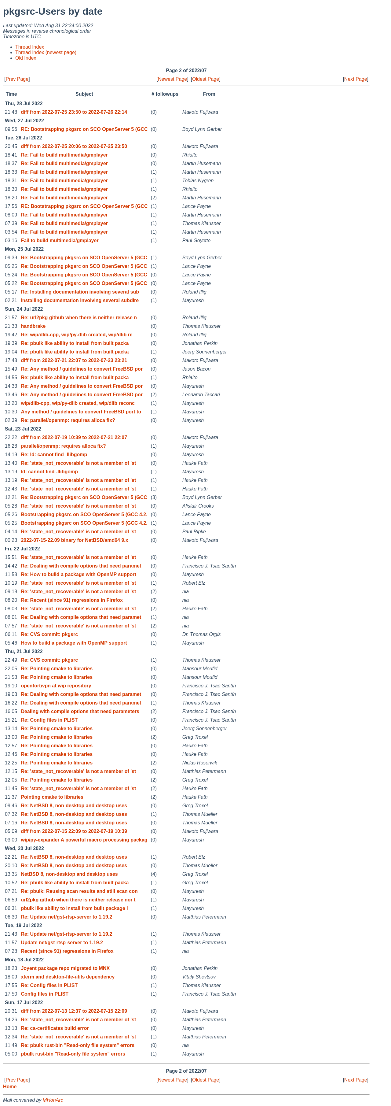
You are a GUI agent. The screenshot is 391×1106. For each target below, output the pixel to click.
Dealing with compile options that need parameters (80, 711)
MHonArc (53, 1100)
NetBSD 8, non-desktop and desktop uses (69, 874)
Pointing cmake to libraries (52, 797)
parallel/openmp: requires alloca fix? (63, 446)
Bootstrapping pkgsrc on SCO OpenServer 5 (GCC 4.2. (84, 514)
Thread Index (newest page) (45, 52)
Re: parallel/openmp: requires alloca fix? (68, 420)
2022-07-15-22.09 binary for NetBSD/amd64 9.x (74, 540)
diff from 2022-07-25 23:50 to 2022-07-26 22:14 (74, 112)
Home (9, 1086)
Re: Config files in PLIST (49, 720)
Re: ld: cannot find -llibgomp (54, 454)
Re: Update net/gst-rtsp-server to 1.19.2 (66, 916)
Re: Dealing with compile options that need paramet (81, 565)
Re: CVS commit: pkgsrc (49, 634)
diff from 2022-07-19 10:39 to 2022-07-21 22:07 (74, 437)
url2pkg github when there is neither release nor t (78, 899)
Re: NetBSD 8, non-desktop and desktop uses (74, 805)
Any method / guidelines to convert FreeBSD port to (81, 411)
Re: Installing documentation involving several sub (80, 291)
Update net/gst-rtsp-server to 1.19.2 (62, 942)
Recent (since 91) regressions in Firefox (67, 951)
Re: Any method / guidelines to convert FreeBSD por (82, 369)
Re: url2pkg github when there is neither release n (79, 317)
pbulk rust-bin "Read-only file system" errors (73, 1053)
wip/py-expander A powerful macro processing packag (84, 839)
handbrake (33, 326)
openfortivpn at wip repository (56, 685)
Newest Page (172, 79)
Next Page (355, 79)
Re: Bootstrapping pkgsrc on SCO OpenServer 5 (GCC (84, 257)
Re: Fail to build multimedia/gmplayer (64, 154)
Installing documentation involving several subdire (80, 300)
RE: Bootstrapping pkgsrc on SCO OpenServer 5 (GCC (84, 129)
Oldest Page (205, 79)
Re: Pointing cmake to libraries (57, 668)
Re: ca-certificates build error (55, 1028)
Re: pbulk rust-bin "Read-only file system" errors (77, 1045)
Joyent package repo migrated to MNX (65, 968)
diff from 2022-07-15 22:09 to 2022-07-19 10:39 (74, 831)
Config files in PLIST (44, 994)
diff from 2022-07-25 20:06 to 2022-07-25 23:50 (74, 146)
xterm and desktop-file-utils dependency (68, 976)
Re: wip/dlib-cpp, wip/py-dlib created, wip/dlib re (76, 334)
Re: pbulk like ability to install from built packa (75, 343)
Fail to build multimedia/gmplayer (59, 240)
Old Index (25, 58)
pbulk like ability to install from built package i (74, 908)
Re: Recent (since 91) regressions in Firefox (71, 600)
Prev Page (16, 79)
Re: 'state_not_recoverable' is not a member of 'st (78, 463)
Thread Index (29, 47)
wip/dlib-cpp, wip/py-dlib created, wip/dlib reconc (77, 403)
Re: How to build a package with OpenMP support (78, 574)
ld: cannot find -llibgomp (49, 471)
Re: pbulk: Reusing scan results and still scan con (79, 891)
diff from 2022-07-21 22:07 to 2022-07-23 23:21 (74, 360)
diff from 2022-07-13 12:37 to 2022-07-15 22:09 (74, 1011)
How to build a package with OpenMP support (74, 642)
